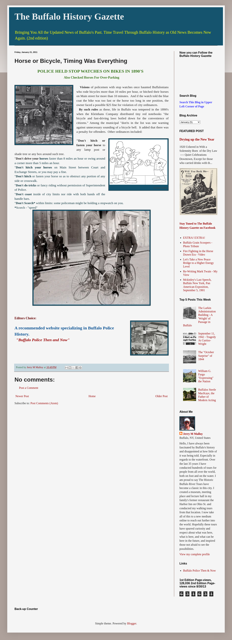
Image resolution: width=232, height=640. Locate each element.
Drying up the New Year (196, 139)
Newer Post (22, 396)
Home (92, 396)
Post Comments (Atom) (44, 403)
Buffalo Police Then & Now (199, 570)
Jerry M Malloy (193, 433)
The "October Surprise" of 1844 (206, 356)
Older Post (161, 396)
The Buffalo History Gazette (69, 16)
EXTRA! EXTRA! (194, 237)
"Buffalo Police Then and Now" (43, 340)
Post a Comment (28, 387)
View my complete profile (194, 554)
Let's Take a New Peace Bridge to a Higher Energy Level (198, 263)
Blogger (131, 623)
